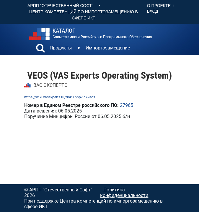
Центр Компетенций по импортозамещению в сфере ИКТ (83, 14)
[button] (40, 49)
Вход (152, 11)
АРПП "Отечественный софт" (60, 5)
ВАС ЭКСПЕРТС (50, 85)
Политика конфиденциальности (124, 192)
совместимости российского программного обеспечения (102, 33)
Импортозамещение (108, 48)
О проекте (159, 5)
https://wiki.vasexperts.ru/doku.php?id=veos (59, 97)
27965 (126, 105)
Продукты (61, 48)
